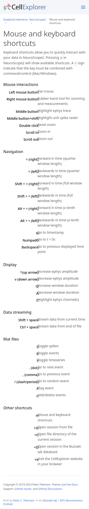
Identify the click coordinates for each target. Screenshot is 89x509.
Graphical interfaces (15, 19)
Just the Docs (70, 484)
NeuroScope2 (37, 19)
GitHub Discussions (50, 488)
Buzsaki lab (50, 500)
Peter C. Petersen (23, 500)
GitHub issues (22, 488)
